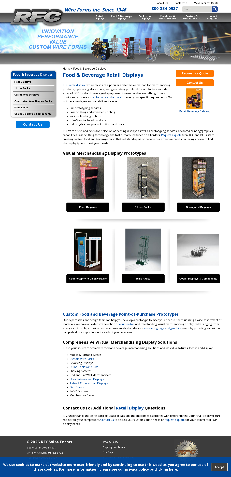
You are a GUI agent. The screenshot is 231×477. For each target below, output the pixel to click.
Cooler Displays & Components (33, 113)
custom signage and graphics (162, 328)
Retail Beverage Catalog (194, 111)
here (173, 469)
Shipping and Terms (114, 447)
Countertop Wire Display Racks (33, 101)
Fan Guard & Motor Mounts (167, 17)
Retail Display (130, 408)
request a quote (175, 420)
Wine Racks (21, 107)
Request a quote (171, 135)
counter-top (127, 324)
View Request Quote (206, 3)
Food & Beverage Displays (121, 17)
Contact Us (181, 3)
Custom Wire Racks (82, 359)
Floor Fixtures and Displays (87, 379)
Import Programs (213, 17)
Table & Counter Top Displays (89, 383)
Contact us (107, 420)
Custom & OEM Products (191, 17)
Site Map (108, 452)
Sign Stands (77, 387)
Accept (219, 467)
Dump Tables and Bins (84, 367)
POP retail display (74, 85)
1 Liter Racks (22, 88)
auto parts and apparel (107, 97)
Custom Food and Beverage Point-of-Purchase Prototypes (121, 314)
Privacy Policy (110, 441)
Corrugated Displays (26, 94)
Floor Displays (22, 81)
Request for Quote (194, 73)
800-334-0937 (165, 8)
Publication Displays (145, 17)
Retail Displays (99, 17)
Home (66, 68)
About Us (162, 3)
